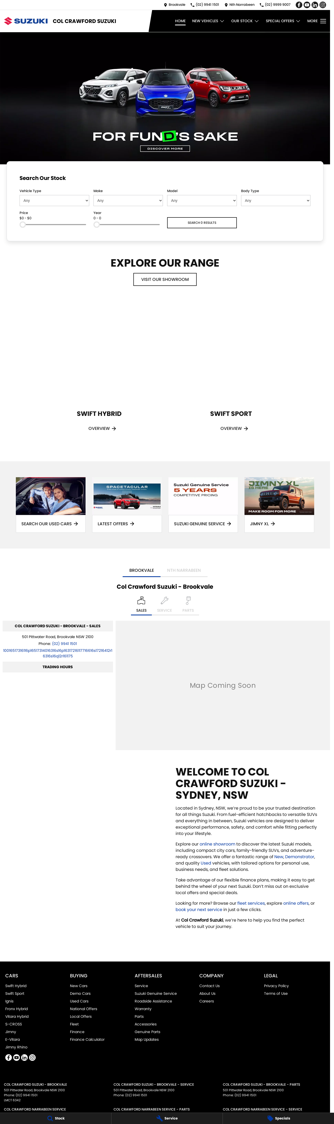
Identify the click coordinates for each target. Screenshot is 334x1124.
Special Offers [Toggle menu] (283, 21)
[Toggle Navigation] (316, 21)
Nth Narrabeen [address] (184, 570)
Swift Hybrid (15, 985)
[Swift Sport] (231, 372)
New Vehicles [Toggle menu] (208, 21)
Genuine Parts (147, 1031)
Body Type (250, 190)
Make (98, 190)
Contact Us (209, 985)
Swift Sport (14, 993)
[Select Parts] (188, 605)
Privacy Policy (276, 985)
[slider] (23, 224)
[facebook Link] (299, 5)
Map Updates (147, 1039)
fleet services (251, 903)
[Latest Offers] (127, 505)
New (278, 857)
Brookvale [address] (141, 570)
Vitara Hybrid (17, 1016)
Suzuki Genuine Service (156, 993)
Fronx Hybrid (16, 1008)
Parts (139, 1016)
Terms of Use (276, 993)
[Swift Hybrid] (99, 372)
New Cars (78, 985)
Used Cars (79, 1001)
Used (206, 863)
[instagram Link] (322, 5)
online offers (296, 903)
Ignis (9, 1001)
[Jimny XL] (279, 505)
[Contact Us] (174, 5)
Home (180, 21)
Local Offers (81, 1016)
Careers (206, 1001)
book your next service (199, 910)
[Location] (141, 605)
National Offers (83, 1008)
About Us (207, 993)
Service (141, 985)
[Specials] (278, 1118)
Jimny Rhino (16, 1047)
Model (172, 190)
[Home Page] (26, 21)
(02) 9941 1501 (64, 643)
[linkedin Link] (315, 5)
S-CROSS (13, 1024)
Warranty (143, 1008)
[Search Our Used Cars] (51, 505)
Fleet (74, 1024)
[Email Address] (57, 653)
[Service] (167, 1118)
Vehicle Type (30, 190)
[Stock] (55, 1118)
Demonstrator (299, 857)
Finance (77, 1031)
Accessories (146, 1024)
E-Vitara (12, 1039)
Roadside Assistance (153, 1001)
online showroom (217, 844)
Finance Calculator (87, 1039)
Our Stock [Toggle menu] (245, 21)
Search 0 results (202, 222)
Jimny (10, 1031)
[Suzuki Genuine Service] (203, 505)
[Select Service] (164, 605)
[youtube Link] (307, 5)
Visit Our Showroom (165, 279)
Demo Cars (80, 993)
